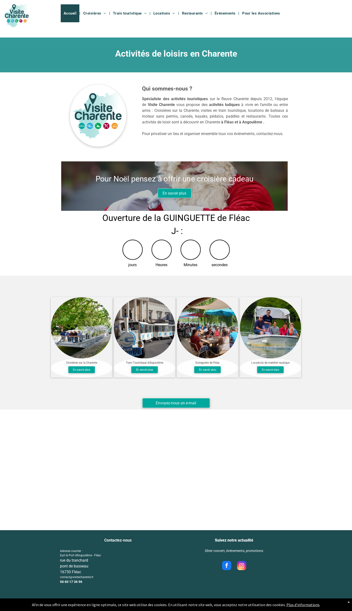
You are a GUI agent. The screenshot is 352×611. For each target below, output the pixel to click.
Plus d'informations (303, 606)
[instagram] (241, 566)
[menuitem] (70, 13)
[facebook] (226, 566)
